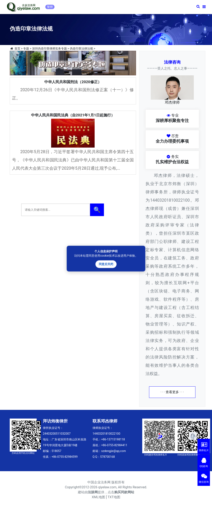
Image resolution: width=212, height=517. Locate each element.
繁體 (50, 6)
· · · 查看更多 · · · (172, 392)
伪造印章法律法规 (81, 48)
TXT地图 (114, 497)
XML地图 (98, 497)
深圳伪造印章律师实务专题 (49, 48)
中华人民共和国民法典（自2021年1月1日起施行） (73, 115)
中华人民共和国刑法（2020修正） (72, 82)
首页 (17, 48)
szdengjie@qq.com (113, 451)
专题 (26, 48)
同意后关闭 (106, 264)
